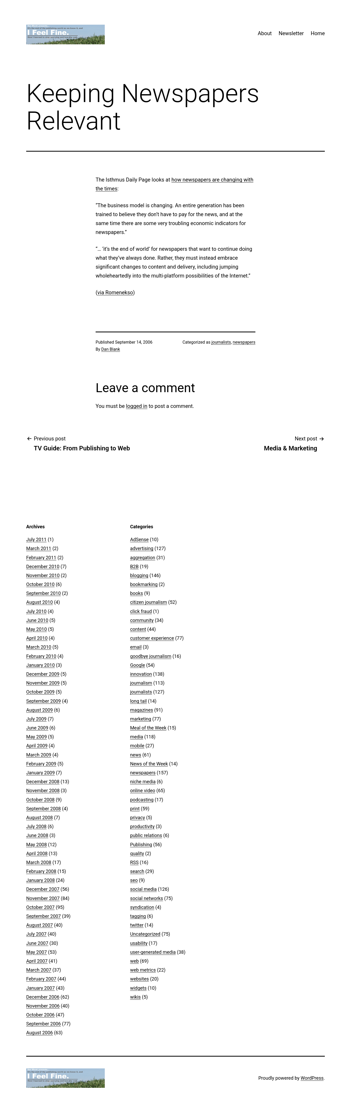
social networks (146, 898)
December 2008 (42, 781)
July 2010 (36, 611)
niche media (143, 781)
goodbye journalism (150, 656)
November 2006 (43, 1006)
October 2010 (40, 584)
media (136, 736)
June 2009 (37, 728)
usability (139, 943)
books (136, 593)
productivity (142, 826)
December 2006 (42, 997)
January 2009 (40, 772)
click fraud (141, 611)
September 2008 (43, 808)
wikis (135, 997)
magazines (141, 710)
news (135, 755)
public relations (146, 835)
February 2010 (41, 656)
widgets (138, 988)
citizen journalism (148, 602)
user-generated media (153, 952)
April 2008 (37, 853)
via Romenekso (115, 292)
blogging (139, 575)
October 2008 (40, 799)
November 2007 (43, 898)
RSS (134, 862)
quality (137, 853)
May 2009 (36, 736)
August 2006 (39, 1032)
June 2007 (37, 943)
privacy (137, 817)
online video (142, 790)
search (137, 871)
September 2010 (43, 593)
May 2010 (36, 629)
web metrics (143, 970)
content (138, 629)
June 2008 (37, 835)
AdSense (139, 539)
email (136, 647)
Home (318, 33)
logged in (136, 406)
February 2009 (41, 763)
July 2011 (36, 539)
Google (137, 665)
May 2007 (36, 952)
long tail (138, 701)
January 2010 (40, 665)
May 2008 (36, 844)
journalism (141, 683)
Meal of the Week (148, 728)
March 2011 (38, 548)
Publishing (141, 844)
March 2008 (38, 862)
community (142, 620)
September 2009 (43, 701)
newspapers (244, 342)
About (265, 33)
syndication (142, 907)
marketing (140, 719)
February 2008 (41, 871)
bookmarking (144, 584)
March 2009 (38, 755)
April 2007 (37, 961)
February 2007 (41, 979)
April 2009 (37, 745)
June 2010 (37, 620)
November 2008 (43, 790)
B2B (134, 566)
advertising (141, 548)
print (135, 808)
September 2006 (43, 1023)
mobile (137, 745)
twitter (137, 925)
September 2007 (43, 916)
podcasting (141, 799)
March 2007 (38, 970)
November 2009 (43, 683)
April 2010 (37, 638)
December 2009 (42, 674)
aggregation (142, 557)
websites (139, 979)
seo (134, 880)
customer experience (152, 638)
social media (143, 889)
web (134, 961)
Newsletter (291, 33)
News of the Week (149, 763)
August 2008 (39, 817)
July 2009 (36, 719)
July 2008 (36, 826)
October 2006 (40, 1015)
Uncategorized (145, 934)
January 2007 (40, 988)
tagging (138, 916)
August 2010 (39, 602)
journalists (221, 342)
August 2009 (39, 710)
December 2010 (42, 566)
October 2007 (40, 907)
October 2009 (40, 692)
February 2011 (41, 557)
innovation (141, 674)
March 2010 (38, 647)
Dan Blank (110, 349)
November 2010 (43, 575)
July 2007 (36, 934)
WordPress (312, 1078)
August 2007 (39, 925)
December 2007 (42, 889)
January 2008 (40, 880)
